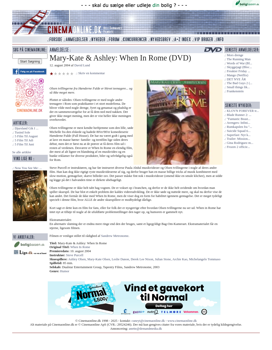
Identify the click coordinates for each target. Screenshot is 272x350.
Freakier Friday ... (238, 71)
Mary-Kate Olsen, (99, 259)
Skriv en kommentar (91, 73)
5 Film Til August (26, 136)
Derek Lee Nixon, (143, 259)
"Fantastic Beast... (238, 119)
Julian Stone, (163, 259)
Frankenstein (235, 91)
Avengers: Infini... (238, 123)
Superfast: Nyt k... (238, 135)
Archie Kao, (180, 259)
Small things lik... (238, 87)
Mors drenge (235, 55)
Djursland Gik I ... (26, 128)
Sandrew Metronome (115, 236)
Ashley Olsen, (77, 259)
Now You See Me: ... (28, 168)
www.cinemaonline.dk (182, 321)
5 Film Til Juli (24, 140)
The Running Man (239, 59)
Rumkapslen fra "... (239, 127)
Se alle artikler (21, 152)
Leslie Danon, (121, 259)
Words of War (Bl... (239, 63)
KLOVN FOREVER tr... (243, 111)
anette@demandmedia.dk (145, 328)
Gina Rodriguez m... (240, 143)
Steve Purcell (74, 255)
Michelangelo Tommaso (204, 259)
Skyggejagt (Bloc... (239, 67)
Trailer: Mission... (238, 139)
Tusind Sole (22, 132)
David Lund (82, 65)
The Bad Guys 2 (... (239, 83)
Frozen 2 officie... (238, 147)
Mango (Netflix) (237, 75)
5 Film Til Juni (24, 144)
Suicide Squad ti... (238, 131)
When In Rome (80, 247)
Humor (64, 271)
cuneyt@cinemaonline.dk (148, 321)
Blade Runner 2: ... (239, 115)
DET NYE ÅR (236, 79)
